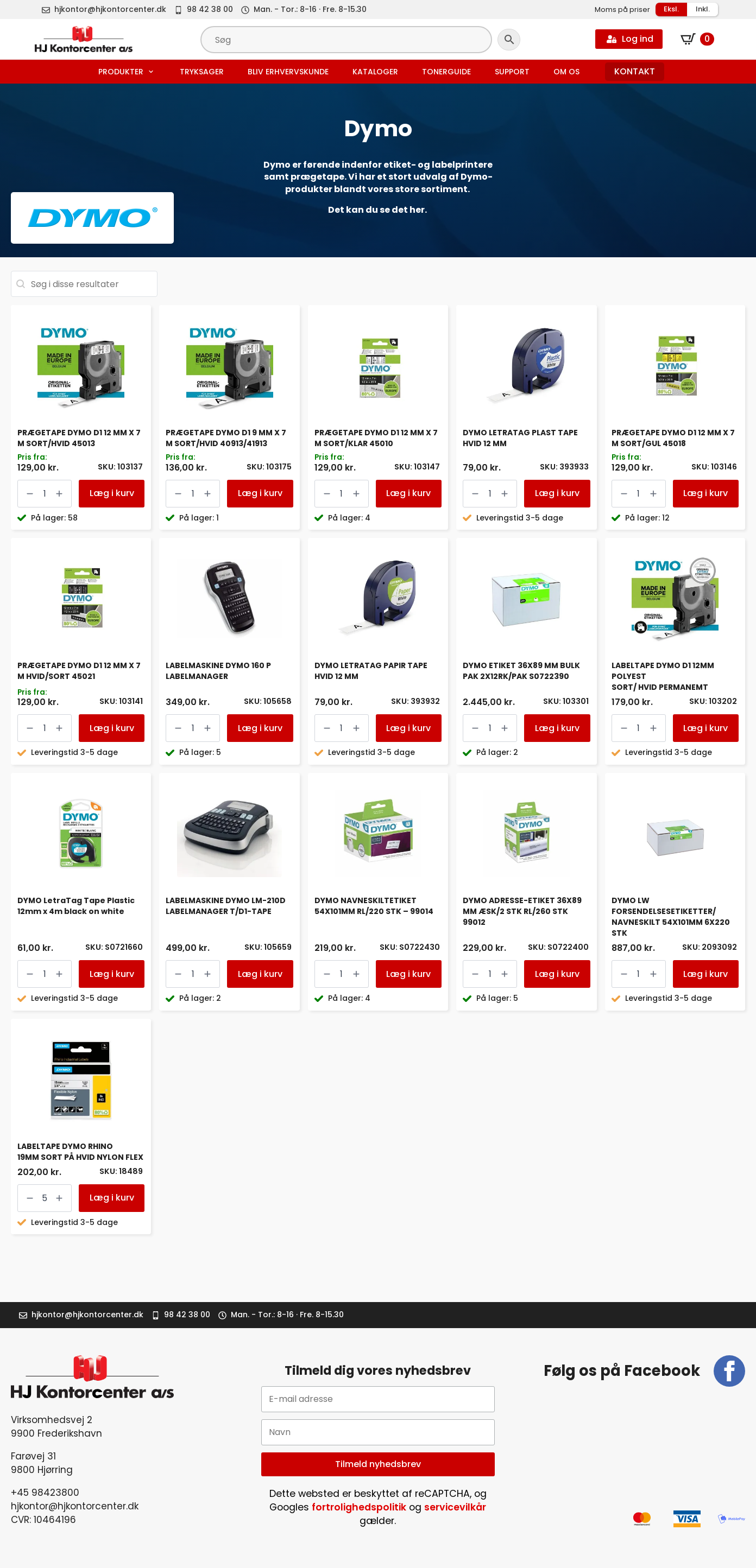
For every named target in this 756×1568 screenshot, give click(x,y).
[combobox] (84, 284)
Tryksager (202, 71)
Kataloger (375, 71)
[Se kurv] (697, 39)
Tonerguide (446, 71)
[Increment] (59, 493)
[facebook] (729, 1371)
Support (512, 71)
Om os (566, 71)
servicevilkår (455, 1507)
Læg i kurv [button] (112, 493)
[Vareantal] (44, 493)
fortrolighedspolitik (359, 1507)
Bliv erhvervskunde (288, 71)
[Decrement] (30, 493)
